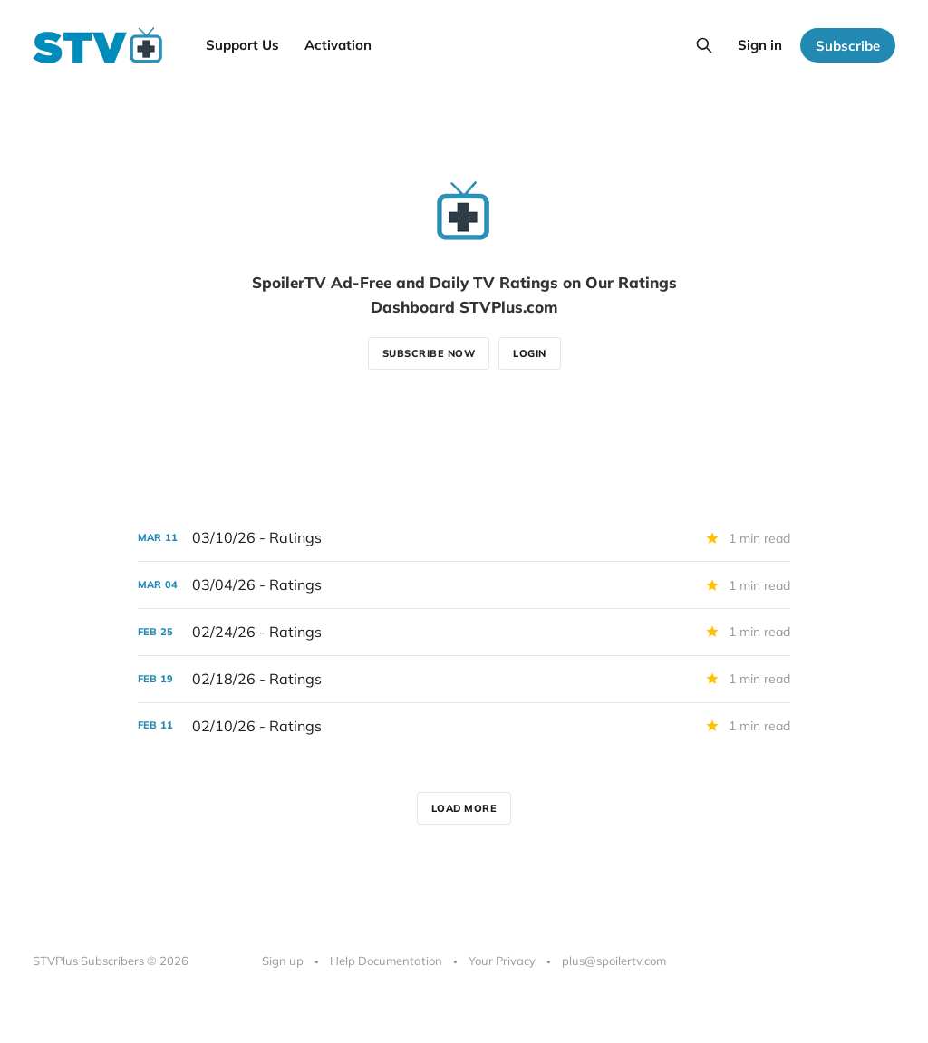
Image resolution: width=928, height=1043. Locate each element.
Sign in (760, 44)
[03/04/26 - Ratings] (464, 585)
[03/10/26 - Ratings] (464, 538)
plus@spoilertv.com (614, 960)
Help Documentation (386, 960)
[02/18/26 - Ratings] (464, 679)
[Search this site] (704, 45)
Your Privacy (502, 960)
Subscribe (848, 45)
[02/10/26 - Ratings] (464, 726)
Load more (464, 808)
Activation (338, 44)
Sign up (283, 960)
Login (529, 353)
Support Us (242, 44)
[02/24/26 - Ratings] (464, 632)
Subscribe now (429, 353)
